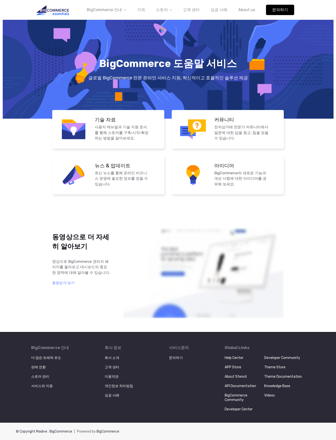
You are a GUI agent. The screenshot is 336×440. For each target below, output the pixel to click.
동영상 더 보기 (63, 283)
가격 (141, 9)
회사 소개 (112, 358)
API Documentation (240, 386)
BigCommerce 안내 (106, 9)
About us (246, 9)
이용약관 (112, 376)
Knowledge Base (277, 386)
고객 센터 (191, 9)
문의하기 (280, 9)
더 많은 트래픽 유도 (46, 358)
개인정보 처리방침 (119, 386)
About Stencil (236, 376)
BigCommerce (107, 431)
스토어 (164, 9)
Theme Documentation (283, 376)
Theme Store (275, 367)
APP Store (233, 367)
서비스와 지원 (42, 386)
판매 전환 (38, 367)
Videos (269, 395)
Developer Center (239, 409)
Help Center (234, 358)
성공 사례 (219, 9)
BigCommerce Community (236, 397)
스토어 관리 (40, 376)
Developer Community (282, 358)
